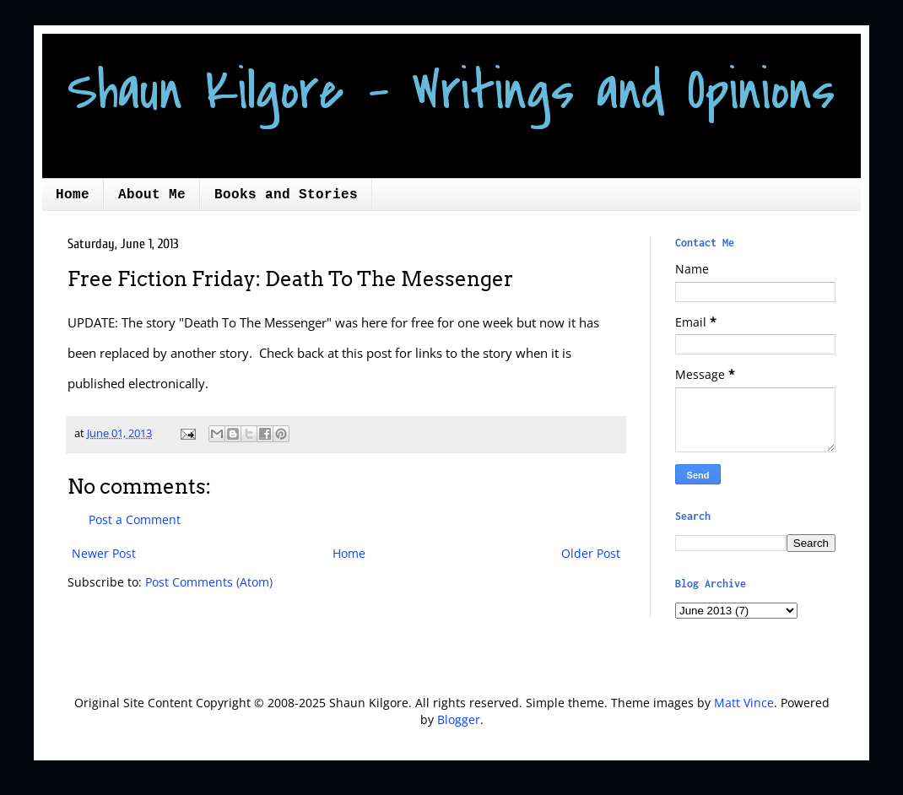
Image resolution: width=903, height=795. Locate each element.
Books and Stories (286, 195)
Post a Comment (135, 519)
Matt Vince (744, 703)
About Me (152, 195)
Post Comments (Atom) (209, 582)
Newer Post (104, 553)
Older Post (590, 553)
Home (72, 195)
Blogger (458, 719)
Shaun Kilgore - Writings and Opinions (451, 91)
